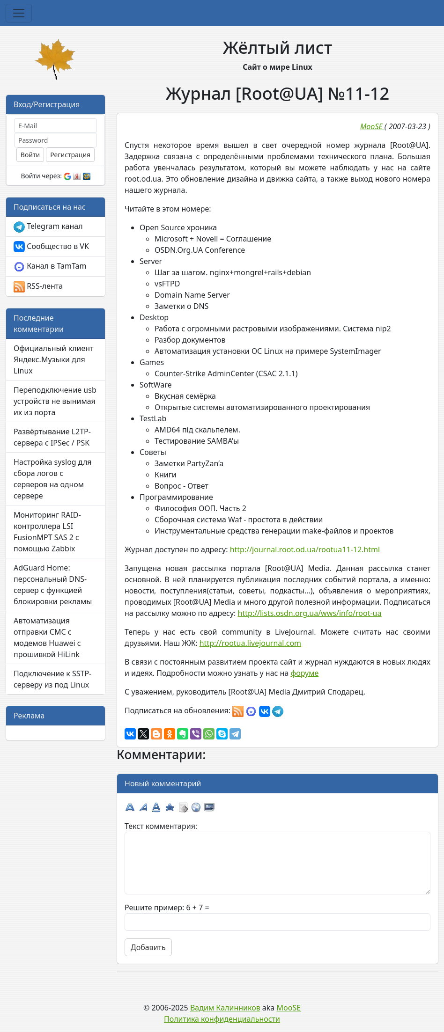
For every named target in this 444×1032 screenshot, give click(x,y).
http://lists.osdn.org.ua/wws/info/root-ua (310, 613)
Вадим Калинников (225, 1008)
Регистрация (70, 154)
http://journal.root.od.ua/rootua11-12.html (305, 549)
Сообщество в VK (51, 247)
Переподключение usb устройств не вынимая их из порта (55, 401)
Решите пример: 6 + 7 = (167, 907)
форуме (304, 673)
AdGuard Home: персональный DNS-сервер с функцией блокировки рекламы (53, 585)
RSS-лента (38, 287)
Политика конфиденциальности (222, 1019)
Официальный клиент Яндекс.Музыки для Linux (54, 359)
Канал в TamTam (50, 266)
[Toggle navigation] (19, 13)
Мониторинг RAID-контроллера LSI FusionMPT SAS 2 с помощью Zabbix (47, 532)
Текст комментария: (161, 826)
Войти (30, 154)
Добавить (148, 947)
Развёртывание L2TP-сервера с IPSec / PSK (52, 437)
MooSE (289, 1008)
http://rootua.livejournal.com (250, 643)
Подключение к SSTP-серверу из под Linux (52, 679)
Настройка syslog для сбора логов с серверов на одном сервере (53, 479)
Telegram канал (48, 227)
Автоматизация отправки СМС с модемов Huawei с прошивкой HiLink (47, 637)
